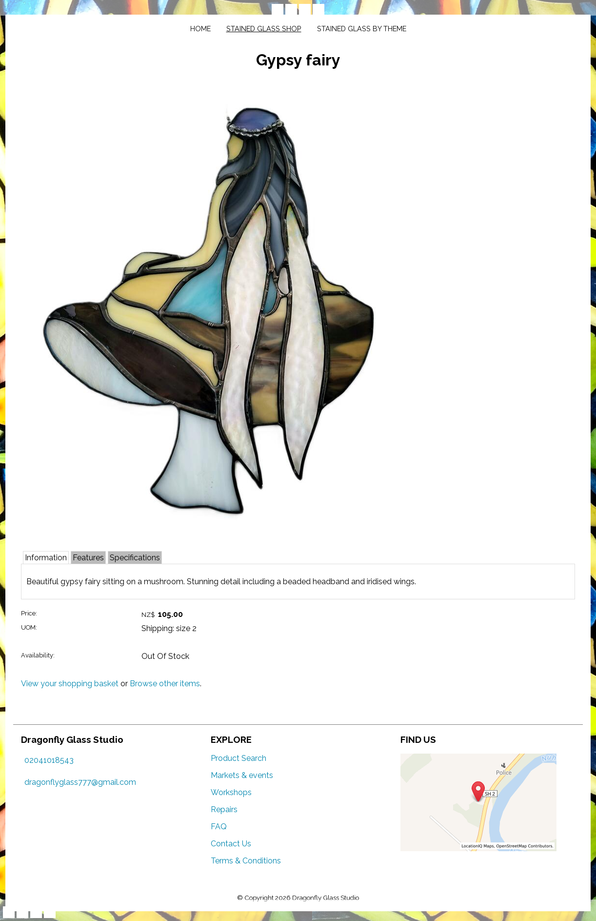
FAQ (219, 826)
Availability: (38, 655)
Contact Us (231, 843)
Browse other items (165, 683)
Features (88, 557)
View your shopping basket (70, 683)
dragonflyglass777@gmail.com (80, 782)
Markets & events (242, 775)
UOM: (29, 627)
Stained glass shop (263, 28)
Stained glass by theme (361, 28)
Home (200, 28)
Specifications (135, 557)
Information (46, 557)
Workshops (231, 792)
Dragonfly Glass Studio (325, 897)
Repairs (224, 809)
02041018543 (49, 760)
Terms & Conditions (246, 860)
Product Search (238, 758)
